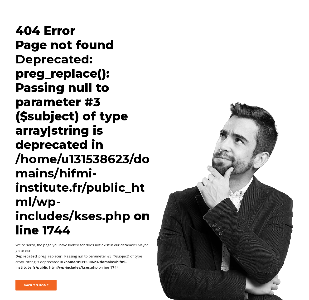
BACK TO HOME (36, 285)
